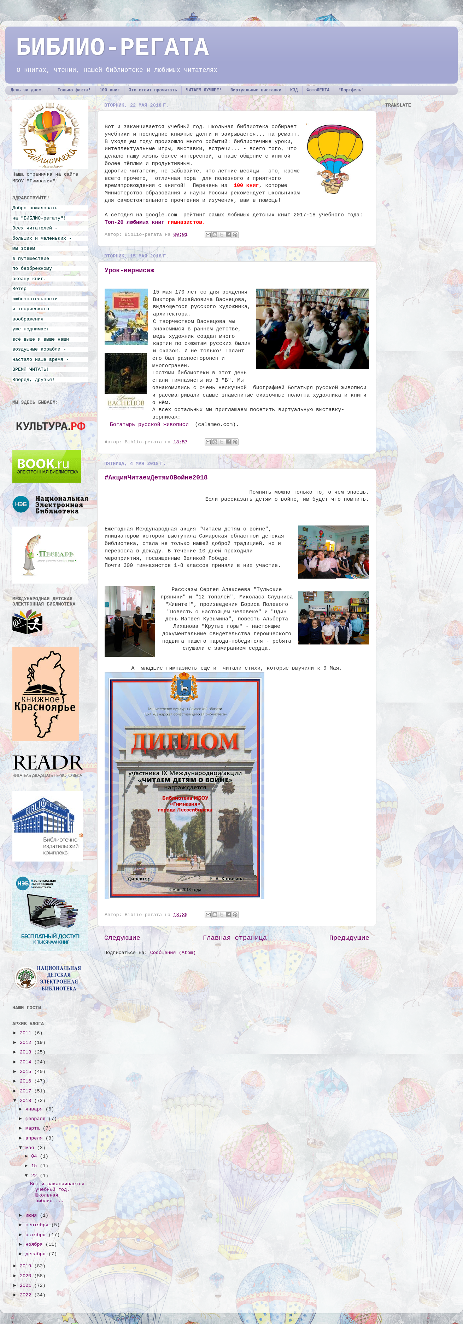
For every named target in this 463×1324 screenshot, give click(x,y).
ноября (35, 1244)
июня (32, 1215)
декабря (36, 1254)
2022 (27, 1295)
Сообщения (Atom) (173, 952)
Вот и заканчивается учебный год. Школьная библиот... (57, 1192)
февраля (36, 1118)
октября (36, 1235)
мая (31, 1147)
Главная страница (235, 938)
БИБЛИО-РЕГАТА (112, 48)
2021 (27, 1285)
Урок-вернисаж (129, 270)
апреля (35, 1138)
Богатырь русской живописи (149, 424)
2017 (27, 1091)
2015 (27, 1071)
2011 (27, 1033)
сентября (38, 1225)
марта (34, 1128)
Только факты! (74, 90)
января (35, 1109)
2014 (27, 1062)
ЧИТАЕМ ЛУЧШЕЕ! (204, 90)
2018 (27, 1100)
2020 (27, 1276)
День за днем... (30, 90)
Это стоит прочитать (153, 90)
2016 (27, 1081)
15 (35, 1166)
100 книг (110, 90)
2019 (27, 1266)
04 (35, 1156)
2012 (27, 1042)
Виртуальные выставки (255, 90)
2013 (27, 1052)
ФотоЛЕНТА (318, 90)
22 (35, 1175)
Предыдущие (349, 938)
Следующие (122, 938)
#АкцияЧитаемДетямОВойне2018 (156, 477)
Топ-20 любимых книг (134, 222)
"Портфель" (351, 90)
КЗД (294, 90)
